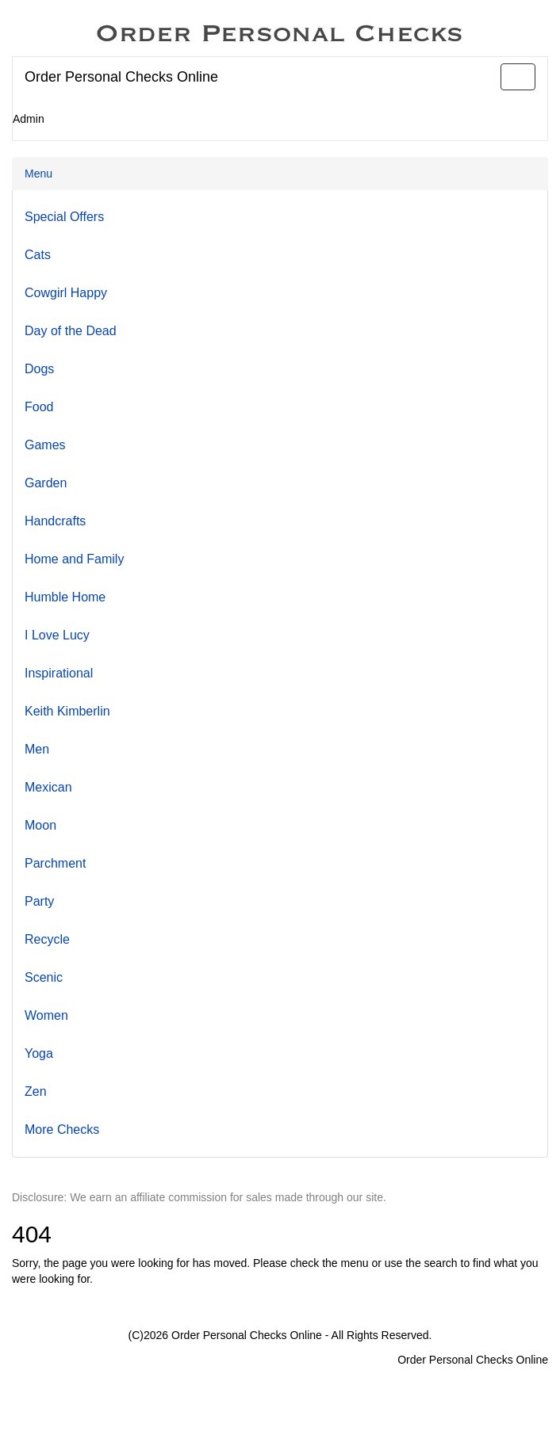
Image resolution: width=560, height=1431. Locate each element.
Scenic (44, 977)
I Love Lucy (57, 635)
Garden (46, 483)
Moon (40, 825)
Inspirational (59, 673)
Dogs (39, 369)
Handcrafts (55, 521)
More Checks (62, 1129)
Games (45, 445)
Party (39, 901)
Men (37, 749)
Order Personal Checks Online (121, 77)
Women (46, 1015)
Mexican (48, 787)
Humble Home (65, 597)
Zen (36, 1091)
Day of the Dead (71, 331)
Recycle (47, 939)
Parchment (55, 863)
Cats (38, 254)
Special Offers (64, 216)
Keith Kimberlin (67, 711)
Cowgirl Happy (66, 293)
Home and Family (74, 559)
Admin (28, 119)
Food (39, 407)
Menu (38, 173)
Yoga (39, 1053)
